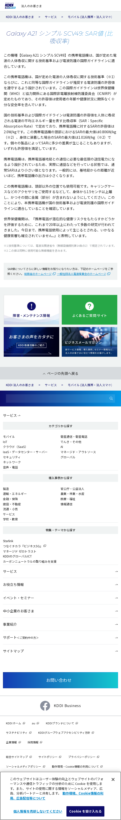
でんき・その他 (70, 442)
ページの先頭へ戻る (62, 373)
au (33, 723)
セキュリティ (12, 457)
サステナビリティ (17, 732)
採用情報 (33, 742)
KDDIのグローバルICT (17, 556)
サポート (21, 637)
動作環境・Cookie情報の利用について (75, 766)
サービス (10, 415)
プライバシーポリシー (81, 757)
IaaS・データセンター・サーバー (25, 452)
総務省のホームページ (38, 274)
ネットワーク (12, 462)
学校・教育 (10, 519)
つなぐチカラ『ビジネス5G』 (23, 546)
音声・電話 (10, 467)
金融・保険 (10, 499)
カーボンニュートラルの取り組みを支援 (30, 561)
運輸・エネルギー (15, 493)
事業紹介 (10, 624)
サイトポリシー (48, 757)
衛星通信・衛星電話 (73, 436)
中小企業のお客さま (18, 610)
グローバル (67, 457)
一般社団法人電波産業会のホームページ (81, 274)
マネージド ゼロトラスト (19, 551)
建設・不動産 (12, 504)
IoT (5, 442)
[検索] (111, 398)
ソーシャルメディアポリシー (23, 766)
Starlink (8, 541)
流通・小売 (10, 509)
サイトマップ (13, 650)
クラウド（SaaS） (15, 446)
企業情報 (11, 742)
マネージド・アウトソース (78, 452)
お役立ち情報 (13, 584)
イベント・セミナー (18, 597)
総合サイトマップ (17, 757)
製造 (6, 489)
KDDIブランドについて (60, 723)
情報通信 (66, 504)
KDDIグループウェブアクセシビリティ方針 (64, 732)
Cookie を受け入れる (85, 811)
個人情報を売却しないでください (37, 811)
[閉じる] (113, 779)
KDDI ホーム (13, 723)
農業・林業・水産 (72, 493)
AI (61, 446)
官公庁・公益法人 (72, 489)
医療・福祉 (67, 499)
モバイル (9, 436)
